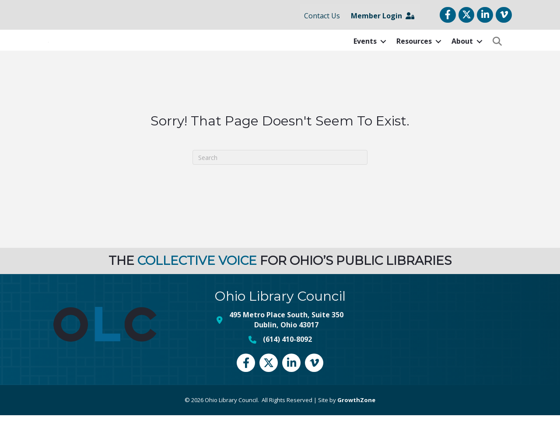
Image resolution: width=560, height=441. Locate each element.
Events (365, 54)
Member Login (382, 16)
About (462, 54)
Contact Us (322, 16)
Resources (414, 54)
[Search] (280, 183)
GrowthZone (356, 426)
